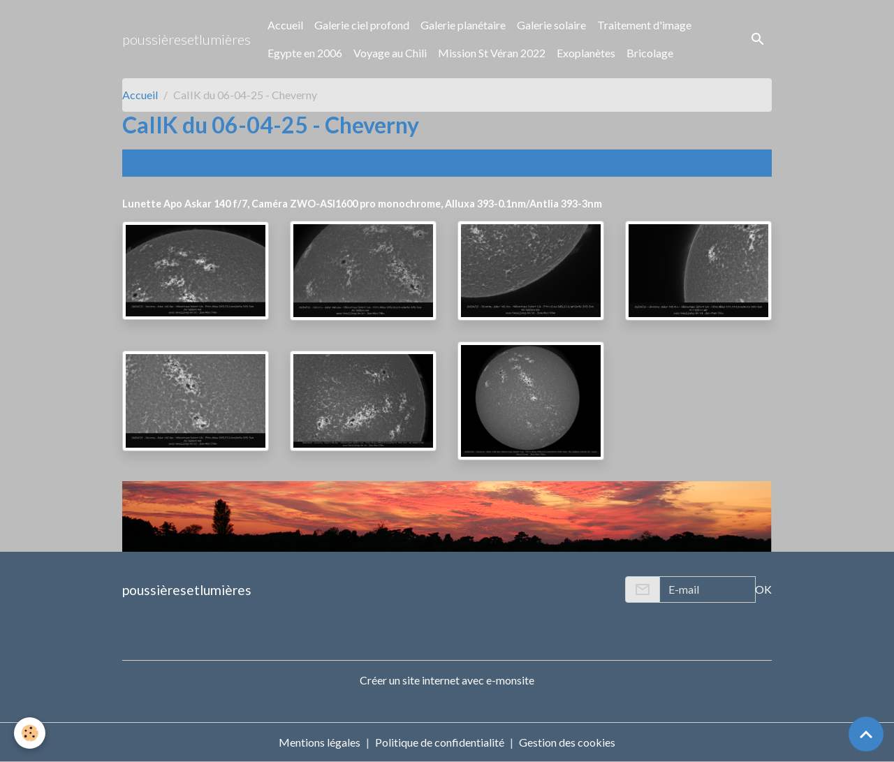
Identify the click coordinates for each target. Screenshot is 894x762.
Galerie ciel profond (361, 24)
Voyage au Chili (390, 52)
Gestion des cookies (567, 742)
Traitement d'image (644, 24)
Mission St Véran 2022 (491, 52)
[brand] (186, 39)
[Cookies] (29, 733)
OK (763, 589)
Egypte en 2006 (305, 52)
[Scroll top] (866, 734)
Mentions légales (319, 742)
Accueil (285, 24)
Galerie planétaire (463, 24)
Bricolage (649, 52)
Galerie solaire (551, 24)
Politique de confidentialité (439, 742)
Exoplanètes (586, 52)
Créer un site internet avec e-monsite (447, 680)
